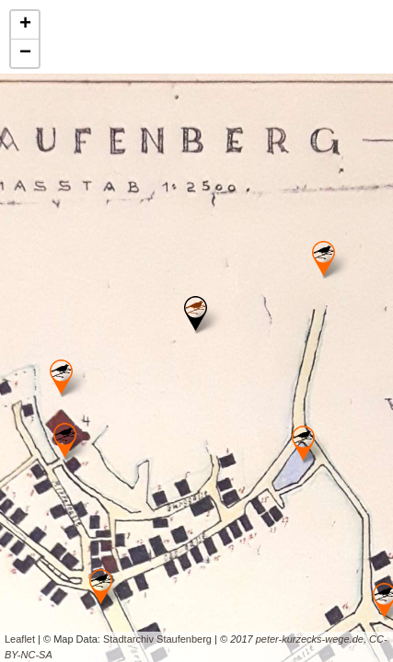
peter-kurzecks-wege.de (310, 639)
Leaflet (20, 639)
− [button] (25, 53)
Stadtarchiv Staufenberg (157, 639)
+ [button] (25, 25)
